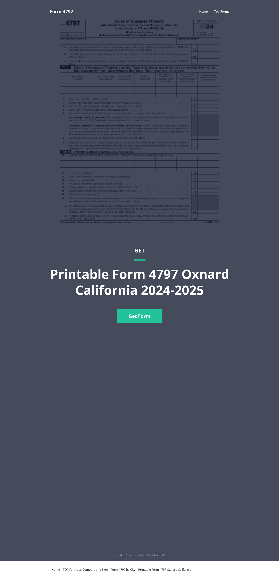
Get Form (139, 316)
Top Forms (221, 12)
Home (203, 12)
